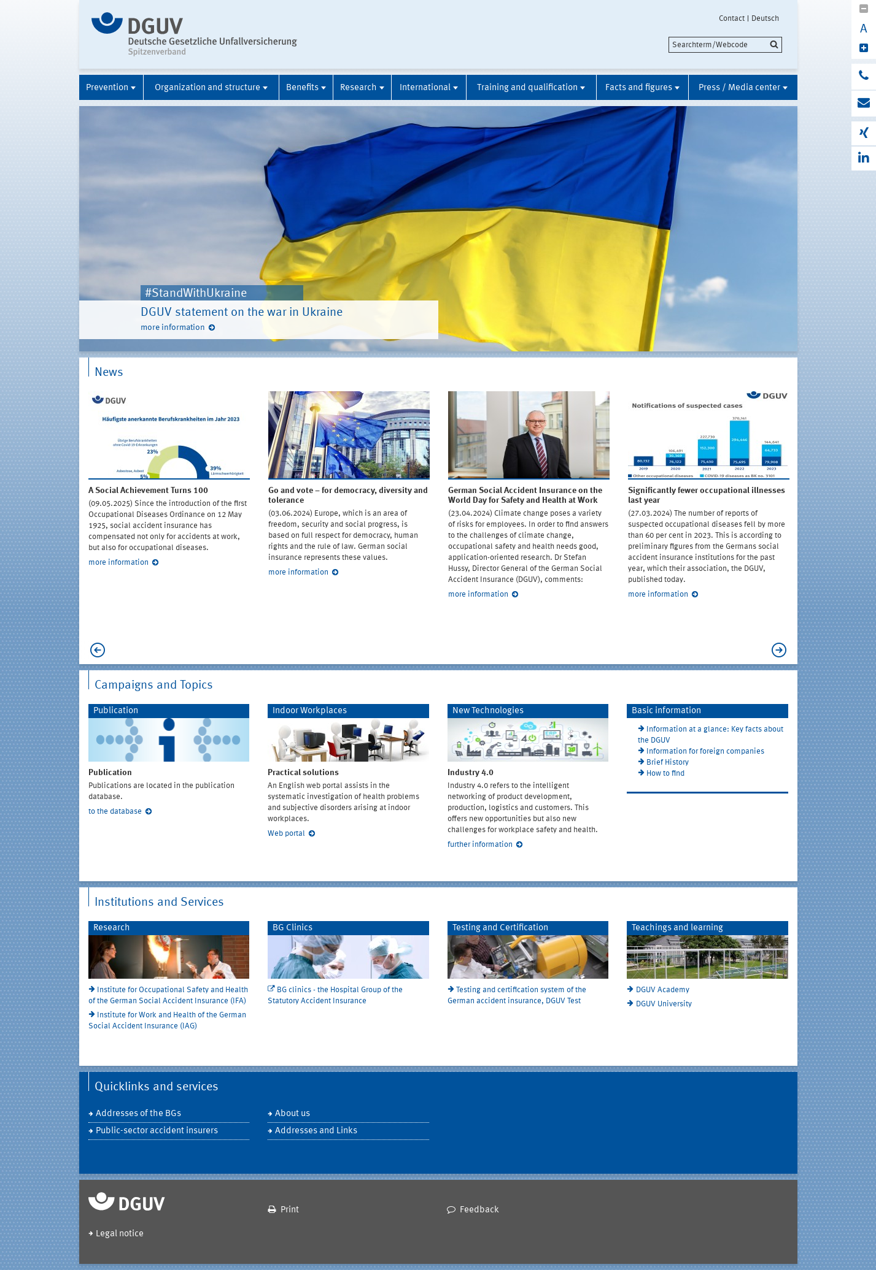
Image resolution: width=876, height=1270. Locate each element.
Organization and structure (207, 88)
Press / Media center (739, 88)
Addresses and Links (316, 1131)
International (425, 88)
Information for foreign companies (705, 751)
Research (358, 88)
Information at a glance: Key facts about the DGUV (711, 734)
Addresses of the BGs (138, 1114)
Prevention (107, 88)
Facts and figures (638, 88)
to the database (115, 812)
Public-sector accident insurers (157, 1131)
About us (292, 1114)
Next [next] (782, 650)
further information (480, 845)
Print (290, 1210)
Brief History (667, 763)
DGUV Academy (662, 990)
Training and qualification (527, 88)
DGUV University (664, 1004)
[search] (725, 45)
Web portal (286, 834)
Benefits (302, 88)
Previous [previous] (94, 650)
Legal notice (120, 1234)
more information (173, 327)
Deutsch (765, 18)
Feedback (479, 1210)
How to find (665, 774)
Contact (732, 18)
